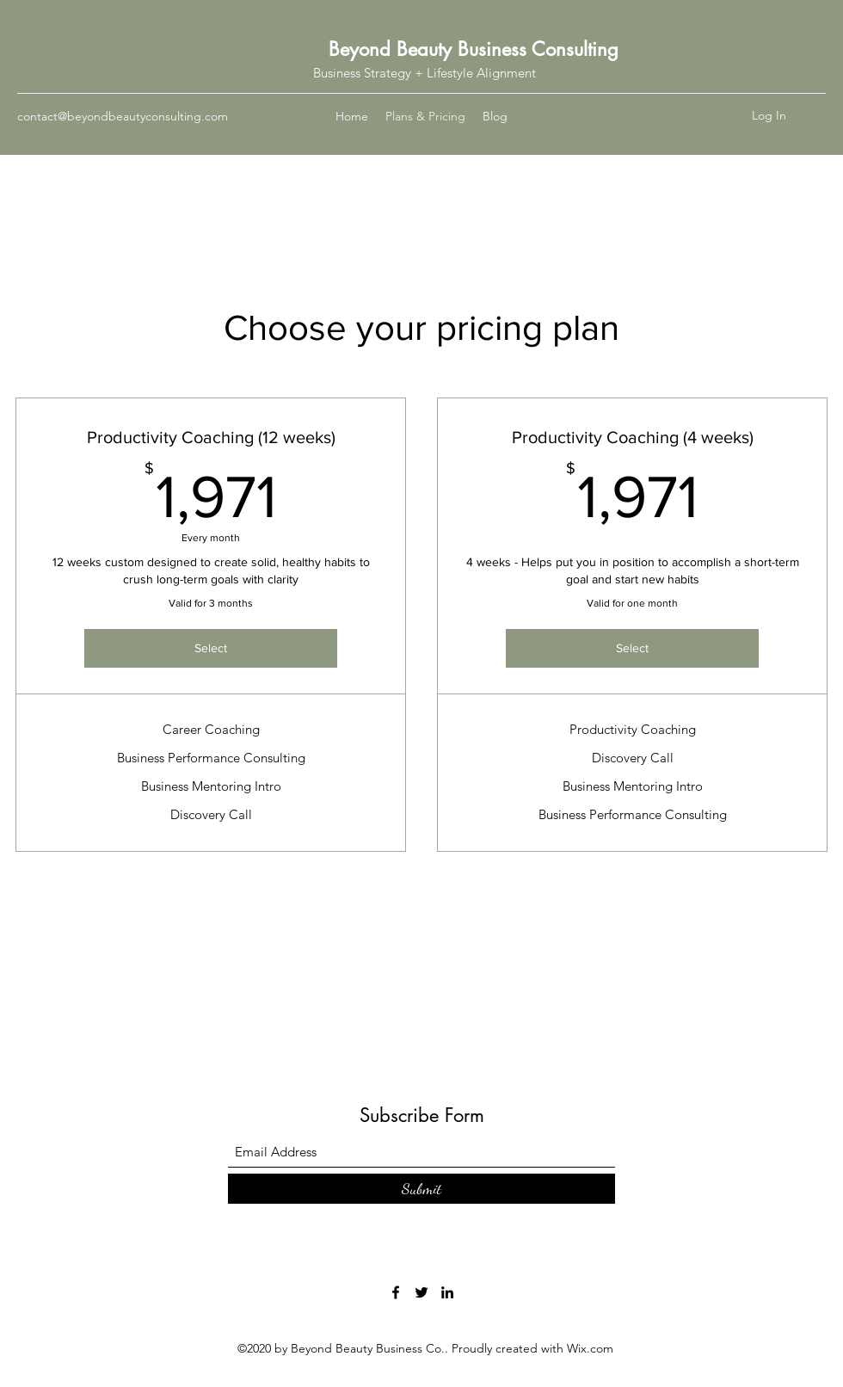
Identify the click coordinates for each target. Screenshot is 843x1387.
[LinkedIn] (447, 1292)
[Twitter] (421, 1292)
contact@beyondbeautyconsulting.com (122, 116)
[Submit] (421, 1189)
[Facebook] (395, 1292)
